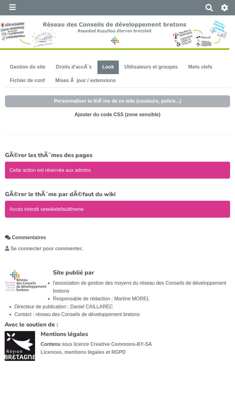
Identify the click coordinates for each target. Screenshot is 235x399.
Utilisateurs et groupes (151, 66)
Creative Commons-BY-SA (121, 344)
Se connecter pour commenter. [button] (44, 248)
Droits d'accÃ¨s (74, 66)
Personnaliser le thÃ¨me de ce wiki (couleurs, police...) (117, 101)
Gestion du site (28, 66)
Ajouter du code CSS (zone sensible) (117, 114)
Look (108, 66)
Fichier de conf (27, 80)
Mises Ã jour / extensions (85, 80)
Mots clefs (200, 66)
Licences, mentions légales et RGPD (83, 352)
